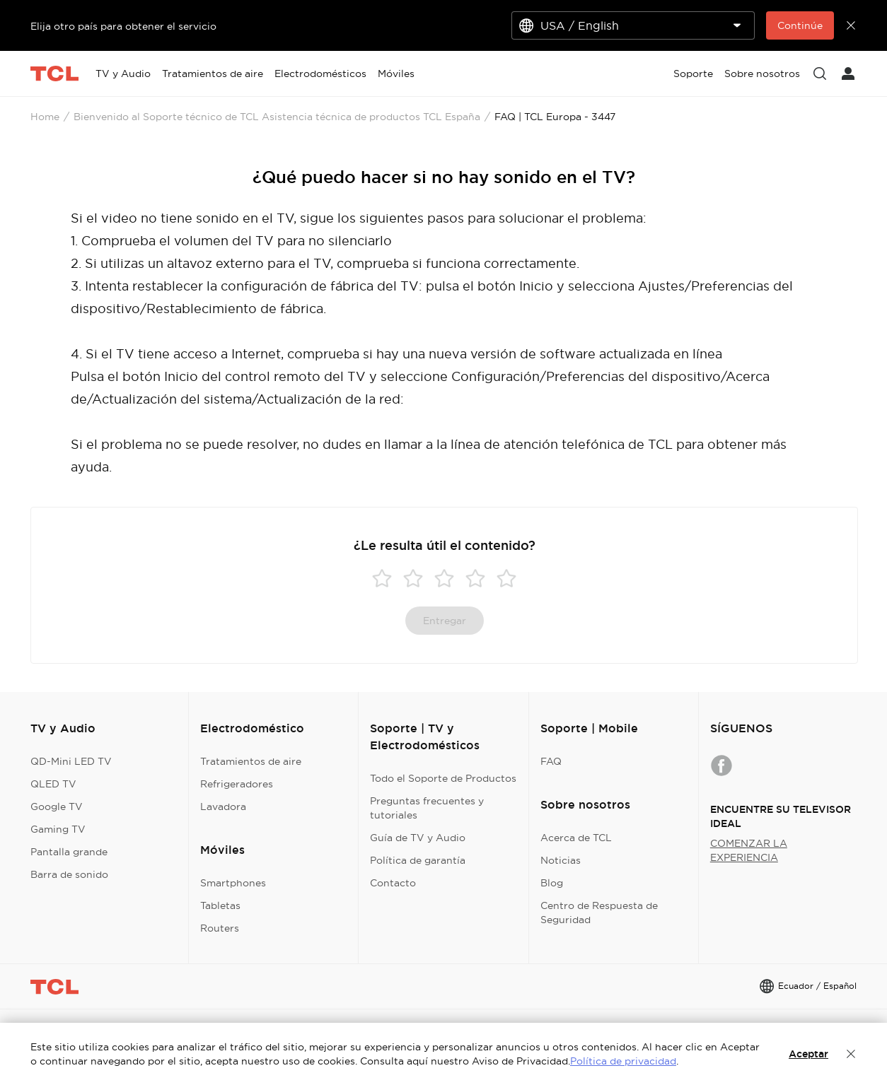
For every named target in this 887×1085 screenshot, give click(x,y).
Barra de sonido (69, 874)
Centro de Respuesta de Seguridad (599, 912)
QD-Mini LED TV (71, 761)
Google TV (56, 806)
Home (44, 116)
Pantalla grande (69, 851)
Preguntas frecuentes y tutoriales (427, 807)
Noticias (560, 860)
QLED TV (53, 784)
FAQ (551, 761)
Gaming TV (58, 829)
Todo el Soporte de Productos (443, 778)
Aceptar (808, 1054)
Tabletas (220, 905)
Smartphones (233, 882)
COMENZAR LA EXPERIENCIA (748, 850)
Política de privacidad (623, 1061)
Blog (551, 882)
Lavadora (223, 806)
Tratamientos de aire (250, 761)
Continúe (800, 25)
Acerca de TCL (576, 837)
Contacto (393, 882)
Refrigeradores (236, 784)
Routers (219, 928)
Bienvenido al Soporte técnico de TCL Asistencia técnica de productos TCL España (277, 116)
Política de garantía (417, 860)
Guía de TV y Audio (417, 837)
